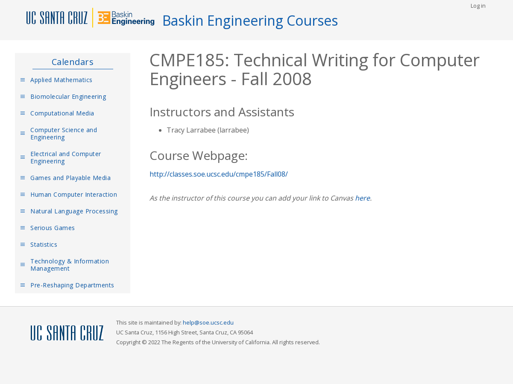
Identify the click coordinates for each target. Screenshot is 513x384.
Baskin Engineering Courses (250, 20)
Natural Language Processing (74, 211)
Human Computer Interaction (73, 194)
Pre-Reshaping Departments (72, 285)
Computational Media (62, 113)
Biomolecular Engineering (68, 96)
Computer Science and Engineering (63, 133)
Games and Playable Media (70, 178)
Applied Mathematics (61, 80)
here (362, 198)
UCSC (67, 333)
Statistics (43, 244)
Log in (478, 5)
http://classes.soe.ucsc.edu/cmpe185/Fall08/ (219, 174)
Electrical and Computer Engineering (65, 157)
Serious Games (52, 228)
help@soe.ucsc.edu (208, 322)
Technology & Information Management (69, 264)
